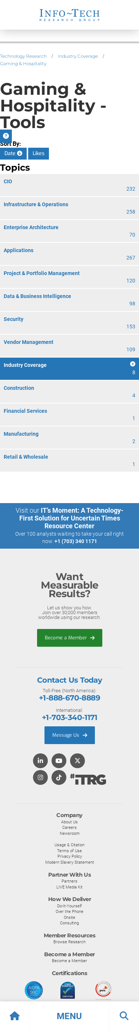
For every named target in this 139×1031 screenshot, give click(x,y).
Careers (69, 827)
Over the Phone (69, 911)
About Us (69, 821)
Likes (38, 153)
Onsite (69, 917)
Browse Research (69, 941)
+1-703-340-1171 (69, 717)
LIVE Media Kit (69, 887)
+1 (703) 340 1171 (75, 541)
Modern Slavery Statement (69, 862)
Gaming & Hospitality (23, 63)
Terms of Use (69, 850)
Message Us (69, 735)
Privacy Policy (69, 856)
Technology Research (23, 56)
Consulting (69, 922)
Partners (69, 881)
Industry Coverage (78, 56)
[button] (69, 1016)
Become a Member (70, 638)
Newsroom (70, 833)
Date (13, 153)
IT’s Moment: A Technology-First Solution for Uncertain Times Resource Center (71, 518)
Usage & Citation (69, 844)
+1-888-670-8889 (69, 697)
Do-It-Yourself (69, 905)
